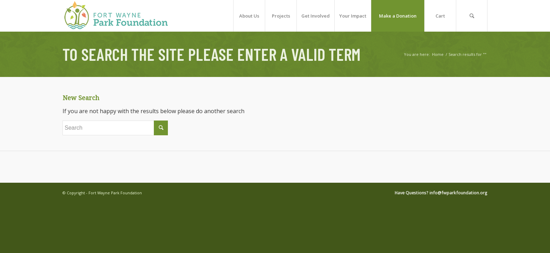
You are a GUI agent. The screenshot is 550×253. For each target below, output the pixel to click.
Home (438, 54)
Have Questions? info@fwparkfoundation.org (441, 193)
